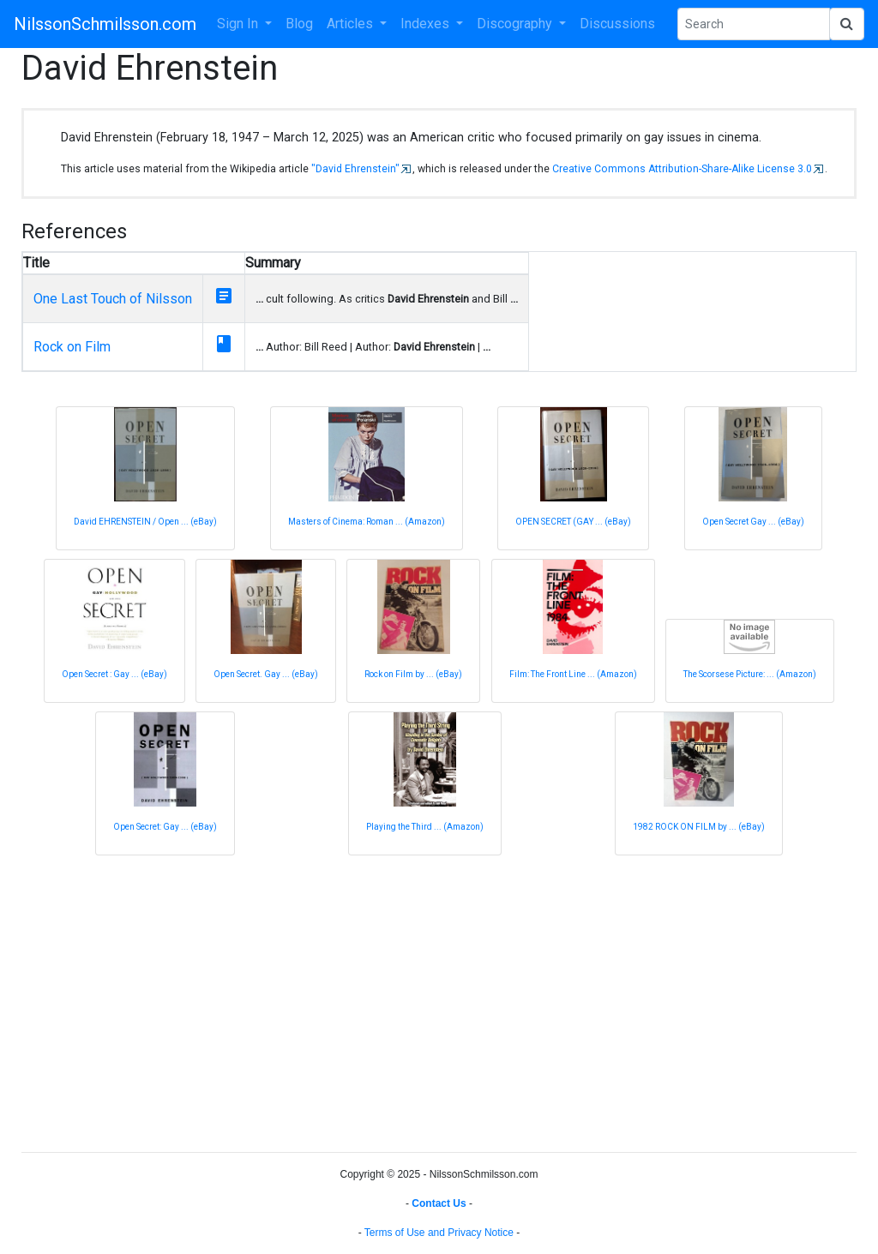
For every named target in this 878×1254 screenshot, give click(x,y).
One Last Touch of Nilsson (112, 299)
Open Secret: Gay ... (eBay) (165, 826)
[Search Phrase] (753, 24)
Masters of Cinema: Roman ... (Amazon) (366, 521)
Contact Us (439, 1203)
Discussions (617, 23)
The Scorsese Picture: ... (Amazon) (749, 674)
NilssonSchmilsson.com (105, 24)
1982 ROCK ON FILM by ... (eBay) (699, 826)
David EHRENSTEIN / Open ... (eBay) (145, 521)
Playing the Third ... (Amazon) (425, 826)
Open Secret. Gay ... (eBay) (265, 674)
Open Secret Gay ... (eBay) (753, 521)
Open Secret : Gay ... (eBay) (114, 674)
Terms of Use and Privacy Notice (439, 1233)
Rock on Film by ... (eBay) (413, 674)
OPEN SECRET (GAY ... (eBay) (573, 521)
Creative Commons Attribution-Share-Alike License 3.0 (682, 169)
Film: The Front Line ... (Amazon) (573, 674)
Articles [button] (351, 23)
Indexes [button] (426, 23)
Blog (299, 23)
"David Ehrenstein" (355, 169)
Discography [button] (516, 23)
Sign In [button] (239, 23)
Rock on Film (72, 347)
